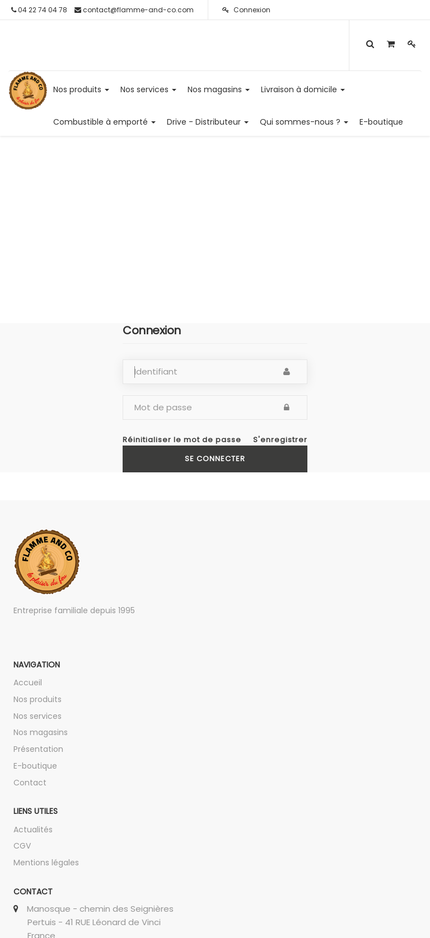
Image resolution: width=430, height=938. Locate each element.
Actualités (33, 829)
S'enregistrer (280, 440)
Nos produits (37, 699)
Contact (29, 782)
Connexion (246, 10)
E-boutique (35, 765)
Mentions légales (46, 862)
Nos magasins (40, 732)
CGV (22, 845)
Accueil (27, 682)
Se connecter (215, 458)
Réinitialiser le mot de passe (182, 440)
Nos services (37, 716)
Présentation (38, 749)
